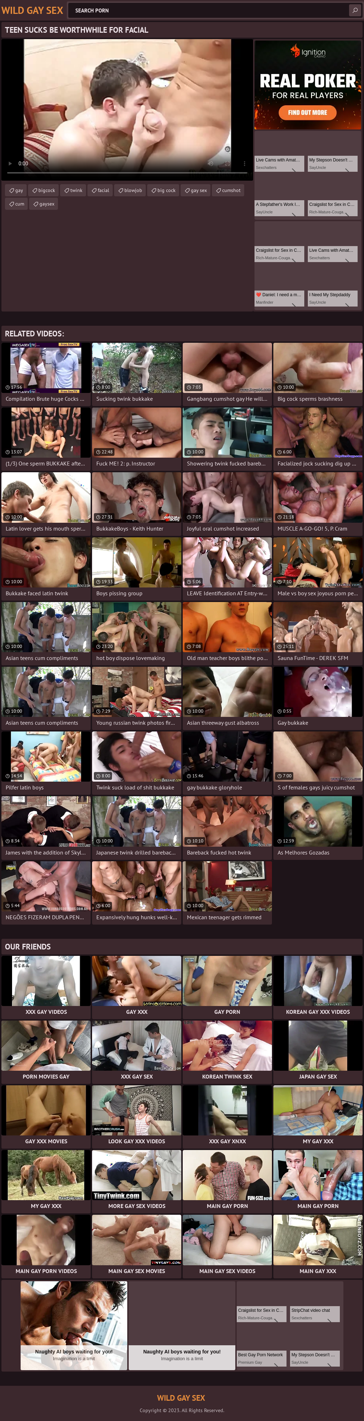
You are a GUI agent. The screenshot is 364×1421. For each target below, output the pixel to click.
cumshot (231, 190)
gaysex (46, 204)
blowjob (133, 190)
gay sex (199, 190)
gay (19, 190)
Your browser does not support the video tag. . (127, 110)
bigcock (46, 190)
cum (19, 204)
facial (103, 190)
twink (76, 190)
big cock (166, 190)
